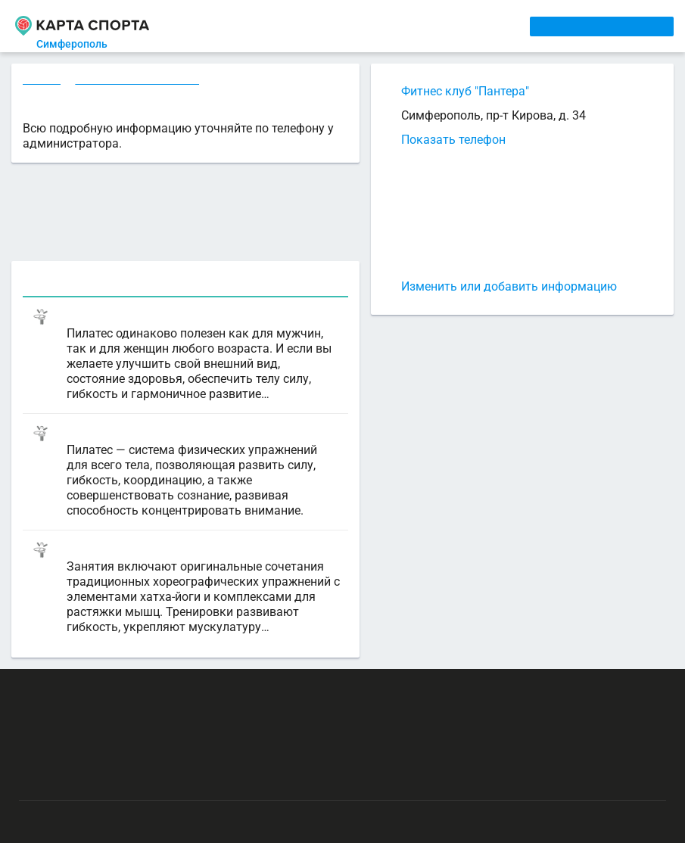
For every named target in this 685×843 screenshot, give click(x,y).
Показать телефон (453, 139)
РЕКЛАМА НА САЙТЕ (92, 697)
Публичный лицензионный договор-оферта (128, 786)
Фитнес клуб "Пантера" (465, 91)
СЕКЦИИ (250, 26)
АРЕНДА (303, 26)
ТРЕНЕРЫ (359, 26)
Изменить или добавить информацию (509, 286)
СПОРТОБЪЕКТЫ (441, 26)
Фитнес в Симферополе (140, 81)
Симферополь (81, 44)
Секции (42, 81)
